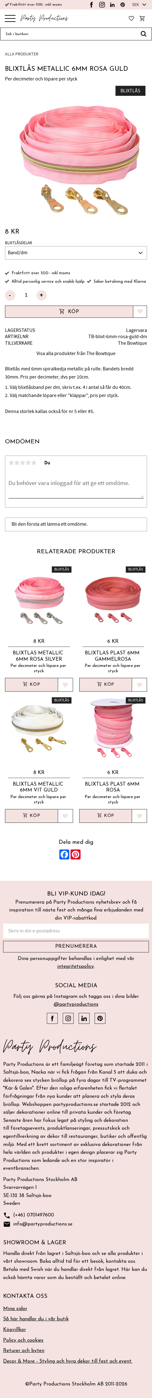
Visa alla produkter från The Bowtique (76, 353)
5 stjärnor (34, 463)
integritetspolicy (75, 966)
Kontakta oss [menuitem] (25, 1296)
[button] (10, 18)
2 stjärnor (17, 463)
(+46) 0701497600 (28, 1215)
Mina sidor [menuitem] (15, 1308)
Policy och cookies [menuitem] (23, 1340)
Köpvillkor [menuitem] (14, 1329)
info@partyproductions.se (37, 1224)
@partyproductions (76, 1004)
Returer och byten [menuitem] (23, 1350)
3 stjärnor (22, 463)
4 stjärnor (28, 463)
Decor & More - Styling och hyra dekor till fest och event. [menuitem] (67, 1361)
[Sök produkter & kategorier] (68, 34)
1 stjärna (11, 463)
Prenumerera (76, 946)
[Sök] (144, 34)
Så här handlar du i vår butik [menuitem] (36, 1319)
